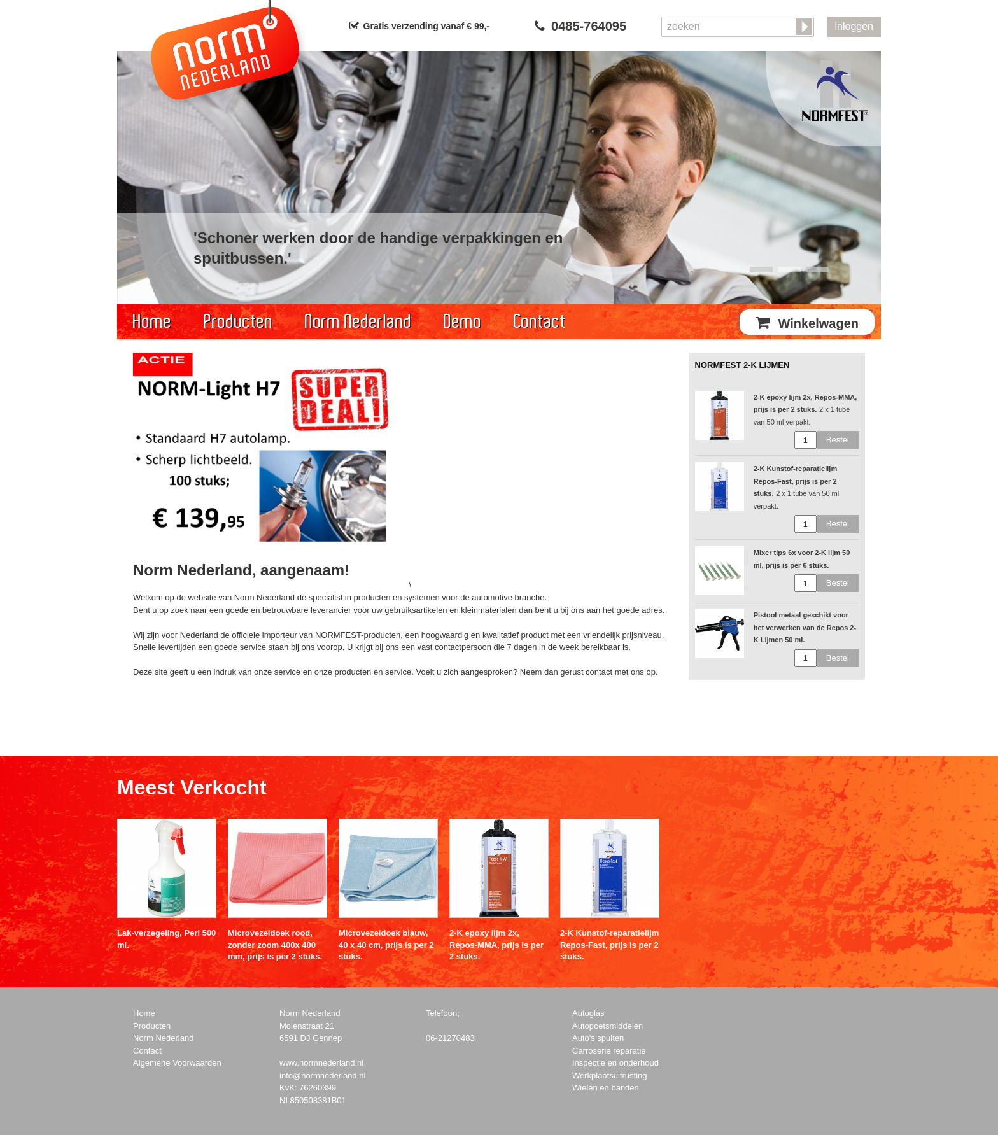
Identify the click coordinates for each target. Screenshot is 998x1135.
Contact (540, 321)
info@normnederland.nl (322, 1075)
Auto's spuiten (598, 1038)
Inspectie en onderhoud (615, 1063)
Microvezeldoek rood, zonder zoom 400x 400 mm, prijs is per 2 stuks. (275, 944)
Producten (238, 321)
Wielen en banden (605, 1087)
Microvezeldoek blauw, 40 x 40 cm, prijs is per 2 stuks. (386, 944)
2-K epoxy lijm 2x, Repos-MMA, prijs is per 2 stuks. (496, 944)
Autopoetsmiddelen (607, 1026)
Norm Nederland (358, 321)
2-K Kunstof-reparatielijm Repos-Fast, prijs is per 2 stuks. (609, 944)
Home (152, 321)
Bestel (837, 439)
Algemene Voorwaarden (177, 1063)
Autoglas (588, 1013)
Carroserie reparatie (609, 1050)
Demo (463, 321)
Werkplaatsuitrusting (609, 1075)
